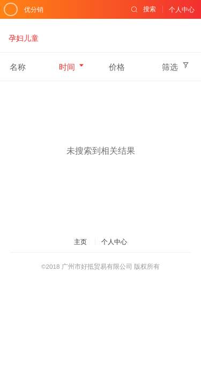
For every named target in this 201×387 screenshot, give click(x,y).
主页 (80, 241)
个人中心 (114, 241)
